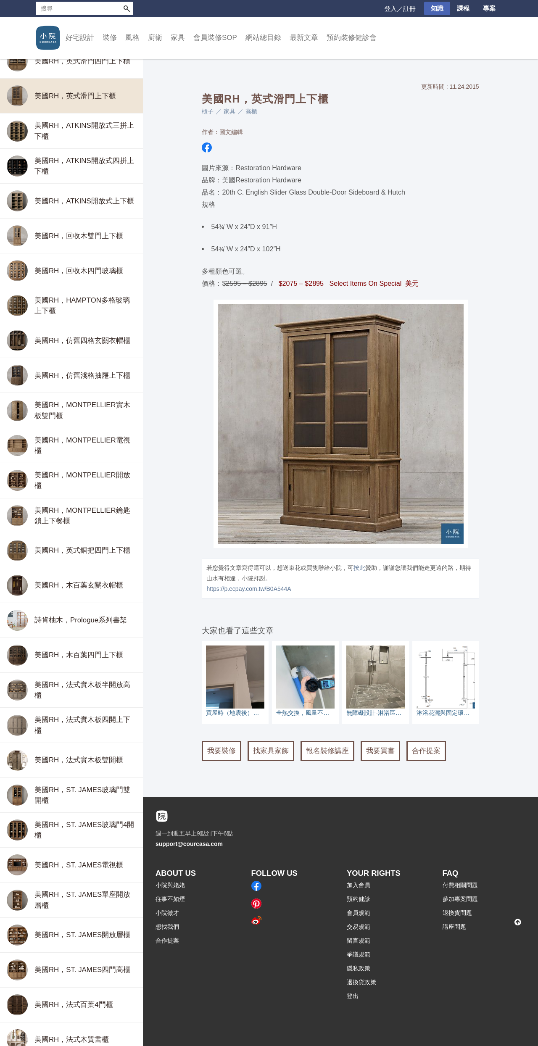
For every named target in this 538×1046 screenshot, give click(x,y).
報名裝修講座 (327, 751)
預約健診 (358, 899)
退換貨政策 (361, 982)
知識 (437, 8)
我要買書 (380, 751)
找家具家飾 (271, 751)
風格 (132, 38)
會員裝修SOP (215, 38)
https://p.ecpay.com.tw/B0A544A (248, 588)
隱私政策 (358, 968)
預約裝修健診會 (352, 38)
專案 (489, 8)
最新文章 (304, 38)
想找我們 (167, 926)
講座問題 (454, 926)
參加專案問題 (460, 899)
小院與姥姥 (170, 885)
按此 (359, 567)
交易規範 (358, 926)
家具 (178, 38)
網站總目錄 (263, 38)
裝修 (110, 38)
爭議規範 (358, 954)
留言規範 (358, 940)
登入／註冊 (400, 8)
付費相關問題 (460, 885)
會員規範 (358, 912)
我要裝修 (221, 751)
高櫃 (251, 111)
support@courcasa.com (189, 843)
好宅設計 (80, 38)
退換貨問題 (457, 912)
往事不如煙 (170, 899)
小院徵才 (167, 912)
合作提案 (426, 751)
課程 (463, 8)
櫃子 (208, 111)
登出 (353, 996)
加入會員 (358, 885)
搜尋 (126, 8)
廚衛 (155, 38)
